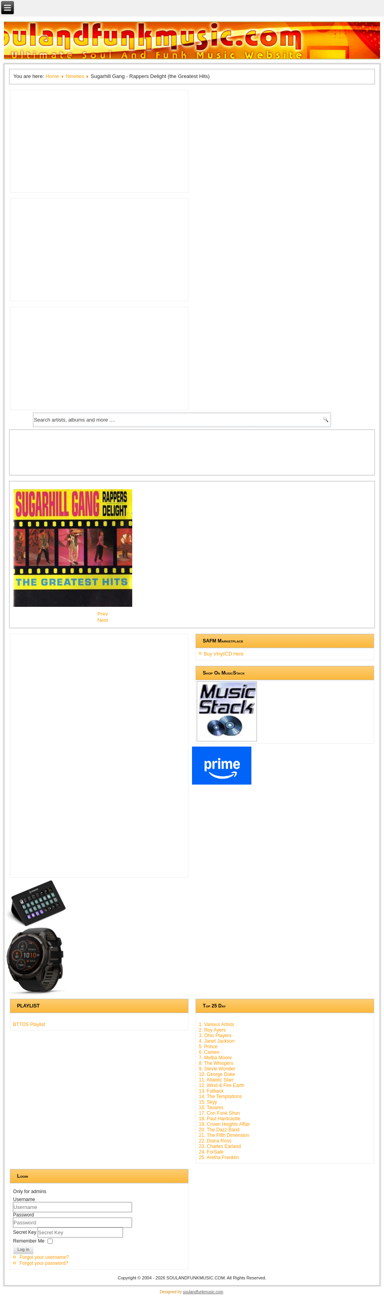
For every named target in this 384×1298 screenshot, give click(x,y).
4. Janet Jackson (216, 1041)
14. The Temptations (220, 1096)
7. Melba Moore (215, 1057)
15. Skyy (208, 1102)
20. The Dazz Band (219, 1130)
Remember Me (28, 1241)
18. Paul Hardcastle (219, 1118)
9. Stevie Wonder (217, 1069)
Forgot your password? (43, 1263)
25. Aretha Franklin (219, 1157)
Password (23, 1215)
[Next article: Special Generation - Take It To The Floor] (102, 620)
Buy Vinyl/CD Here (223, 654)
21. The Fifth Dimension (224, 1135)
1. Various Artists (216, 1024)
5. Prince (208, 1046)
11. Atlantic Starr (216, 1080)
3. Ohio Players (215, 1035)
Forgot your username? (44, 1257)
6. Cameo (209, 1052)
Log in (23, 1249)
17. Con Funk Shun (219, 1113)
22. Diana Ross (215, 1141)
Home (52, 76)
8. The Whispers (216, 1063)
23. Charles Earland (220, 1146)
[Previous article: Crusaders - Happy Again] (102, 614)
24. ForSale (211, 1152)
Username (24, 1199)
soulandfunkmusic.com (203, 1292)
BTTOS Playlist (29, 1024)
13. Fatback (211, 1091)
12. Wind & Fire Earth (221, 1085)
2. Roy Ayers (212, 1030)
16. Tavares (211, 1107)
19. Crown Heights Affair (224, 1124)
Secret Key (25, 1232)
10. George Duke (217, 1074)
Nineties (75, 76)
